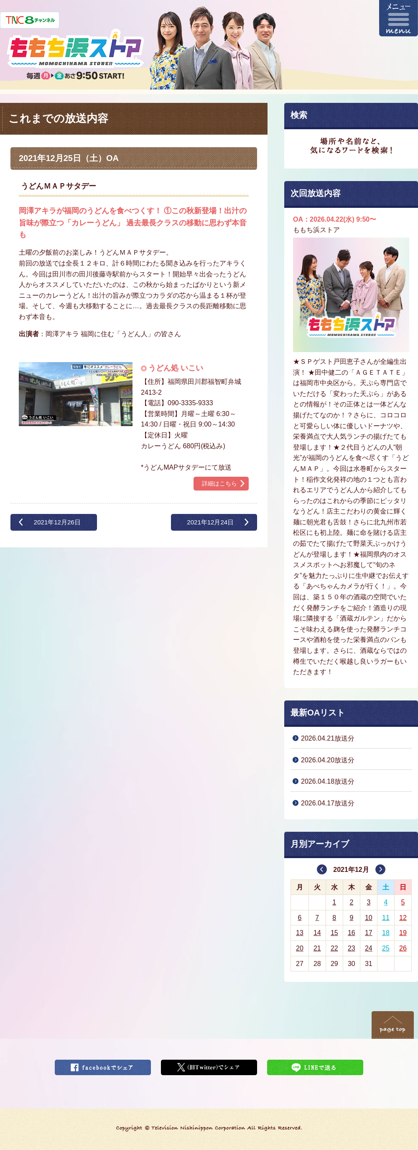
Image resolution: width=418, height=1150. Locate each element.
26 (403, 948)
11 (386, 917)
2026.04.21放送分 (327, 738)
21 (317, 948)
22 (334, 948)
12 (403, 917)
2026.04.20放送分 (327, 760)
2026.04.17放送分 (327, 803)
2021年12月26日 (57, 522)
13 (299, 932)
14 (317, 932)
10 (368, 917)
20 (299, 948)
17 (368, 932)
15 (334, 932)
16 (351, 932)
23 (351, 948)
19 (403, 932)
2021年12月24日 (210, 522)
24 (368, 948)
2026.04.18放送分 (327, 781)
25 (386, 948)
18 (386, 932)
